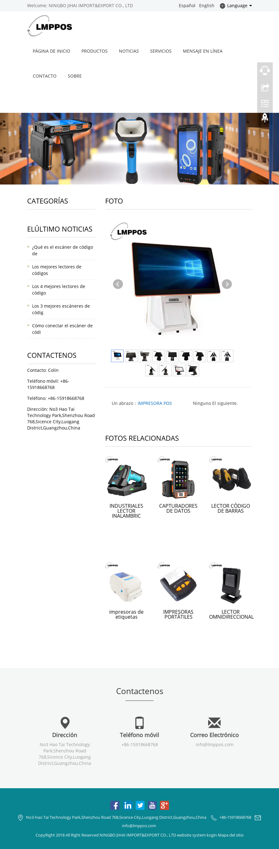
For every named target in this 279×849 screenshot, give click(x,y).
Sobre (75, 76)
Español (187, 5)
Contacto (44, 76)
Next (227, 284)
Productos (94, 51)
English (206, 5)
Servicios (161, 51)
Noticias (129, 51)
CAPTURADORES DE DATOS (178, 508)
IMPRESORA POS (155, 403)
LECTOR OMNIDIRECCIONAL (231, 614)
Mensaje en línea (203, 51)
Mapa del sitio (231, 835)
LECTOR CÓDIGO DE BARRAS (230, 508)
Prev (118, 284)
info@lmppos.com (214, 744)
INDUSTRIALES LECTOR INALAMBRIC (126, 510)
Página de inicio (51, 51)
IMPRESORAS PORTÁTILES (178, 614)
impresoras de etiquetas (126, 614)
